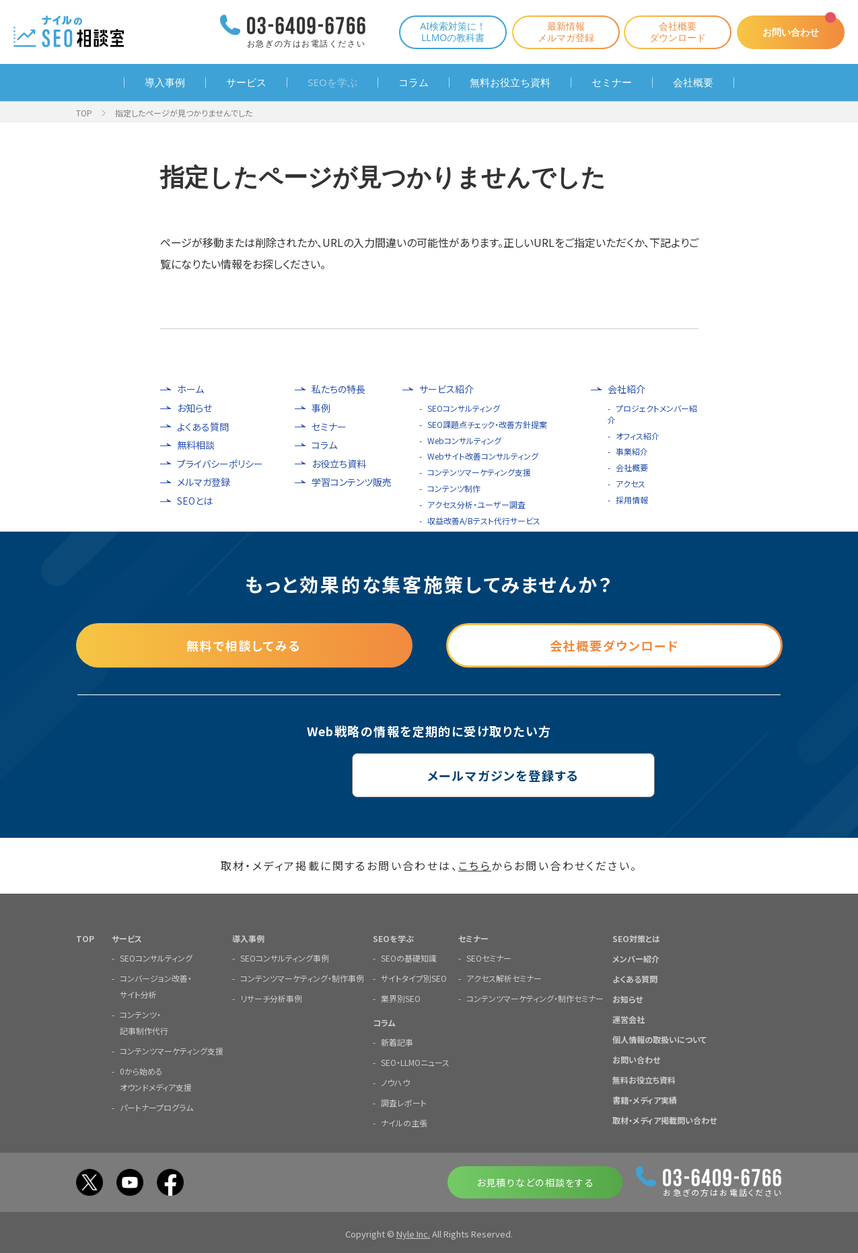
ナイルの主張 (404, 1122)
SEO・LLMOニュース (415, 1061)
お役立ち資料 (339, 464)
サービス (246, 82)
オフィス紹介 (637, 435)
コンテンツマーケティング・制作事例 (302, 977)
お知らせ (194, 408)
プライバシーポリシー (220, 464)
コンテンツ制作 (453, 488)
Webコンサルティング (464, 440)
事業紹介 (632, 451)
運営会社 (628, 1018)
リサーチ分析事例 (271, 997)
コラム (413, 82)
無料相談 (196, 445)
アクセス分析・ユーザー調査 (476, 504)
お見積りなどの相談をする (535, 1181)
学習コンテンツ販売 (352, 482)
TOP (84, 112)
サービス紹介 (446, 389)
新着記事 (397, 1041)
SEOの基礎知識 (409, 957)
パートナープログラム (156, 1106)
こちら (474, 865)
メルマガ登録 (203, 482)
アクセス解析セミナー (504, 977)
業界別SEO (401, 997)
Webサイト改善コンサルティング (482, 456)
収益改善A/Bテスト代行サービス (483, 520)
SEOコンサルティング (463, 408)
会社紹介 (626, 389)
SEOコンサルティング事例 (284, 957)
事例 (321, 408)
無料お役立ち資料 (510, 82)
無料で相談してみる (243, 645)
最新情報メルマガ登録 (566, 32)
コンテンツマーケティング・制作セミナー (535, 997)
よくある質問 (203, 427)
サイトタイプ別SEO (414, 977)
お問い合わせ (790, 32)
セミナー (612, 82)
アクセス (630, 483)
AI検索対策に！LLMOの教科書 (453, 32)
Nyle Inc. (413, 1233)
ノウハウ (395, 1081)
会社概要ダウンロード (677, 32)
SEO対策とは (636, 937)
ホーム (190, 389)
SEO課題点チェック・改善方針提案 (487, 424)
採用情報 (632, 499)
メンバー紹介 (635, 958)
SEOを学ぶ (332, 82)
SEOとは (195, 501)
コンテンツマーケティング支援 (479, 472)
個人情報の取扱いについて (659, 1038)
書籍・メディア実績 (644, 1099)
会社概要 (693, 82)
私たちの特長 (338, 389)
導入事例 (165, 82)
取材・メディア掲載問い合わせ (664, 1119)
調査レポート (404, 1102)
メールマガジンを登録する (429, 775)
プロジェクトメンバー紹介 (652, 413)
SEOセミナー (488, 957)
